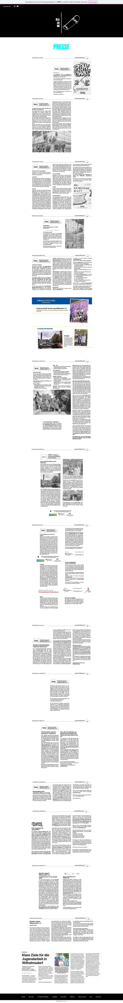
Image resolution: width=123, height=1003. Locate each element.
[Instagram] (15, 6)
